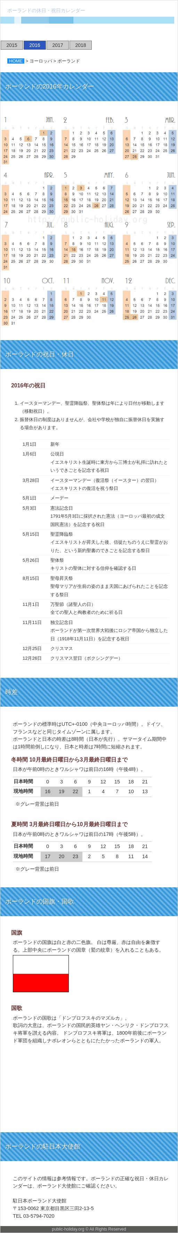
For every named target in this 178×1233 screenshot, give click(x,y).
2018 (80, 45)
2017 (57, 45)
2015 (11, 45)
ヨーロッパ (41, 61)
